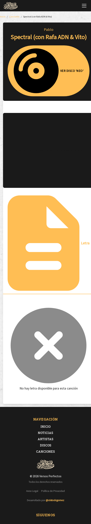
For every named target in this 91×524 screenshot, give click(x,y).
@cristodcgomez (55, 500)
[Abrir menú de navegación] (84, 5)
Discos (45, 445)
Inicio (45, 426)
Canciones (45, 451)
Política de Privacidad (53, 491)
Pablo (48, 29)
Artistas (45, 439)
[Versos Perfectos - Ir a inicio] (10, 6)
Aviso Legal (32, 491)
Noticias (45, 433)
